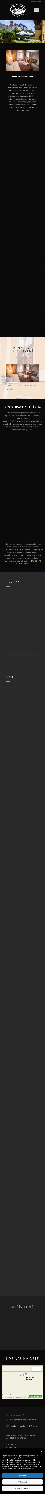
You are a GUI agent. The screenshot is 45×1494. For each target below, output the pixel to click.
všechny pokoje (22, 358)
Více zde (11, 389)
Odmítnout (22, 1482)
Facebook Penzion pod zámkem (21, 1426)
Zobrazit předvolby (22, 1488)
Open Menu (36, 10)
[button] (41, 1451)
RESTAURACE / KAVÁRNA (22, 407)
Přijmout (22, 1475)
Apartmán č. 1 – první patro (21, 386)
